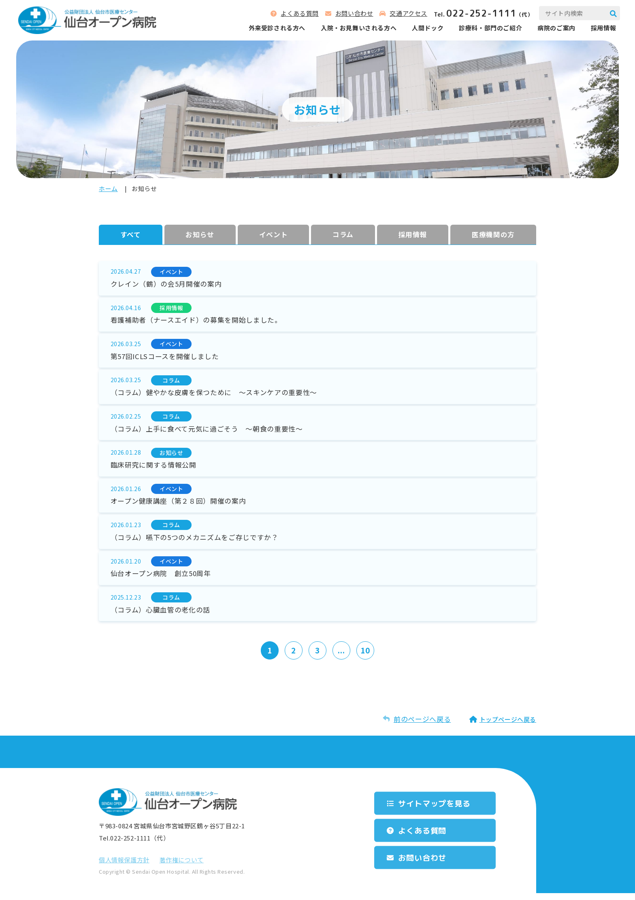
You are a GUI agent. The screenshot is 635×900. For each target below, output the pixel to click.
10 (366, 657)
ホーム (108, 188)
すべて (130, 235)
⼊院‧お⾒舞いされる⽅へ (357, 28)
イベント (273, 235)
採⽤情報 (412, 235)
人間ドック (426, 28)
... (341, 657)
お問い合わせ (353, 13)
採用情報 (602, 28)
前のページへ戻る (422, 726)
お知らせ (199, 235)
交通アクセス (407, 13)
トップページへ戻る (507, 726)
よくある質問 (298, 13)
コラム (343, 235)
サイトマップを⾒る (437, 810)
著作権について (182, 866)
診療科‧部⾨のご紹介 (489, 28)
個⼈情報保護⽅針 (124, 866)
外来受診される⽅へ (275, 28)
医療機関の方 (493, 235)
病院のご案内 (555, 28)
